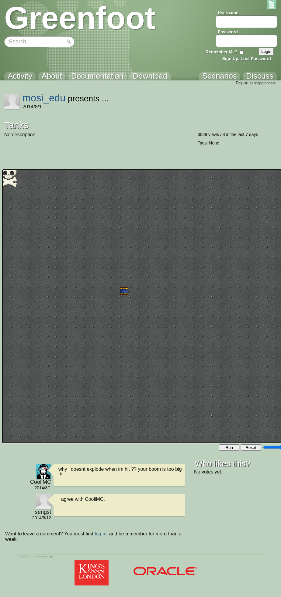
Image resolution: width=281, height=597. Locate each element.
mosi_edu (44, 97)
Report (242, 82)
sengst (43, 512)
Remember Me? (221, 51)
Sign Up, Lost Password (246, 58)
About (24, 557)
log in (100, 533)
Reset (250, 447)
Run (229, 447)
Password (228, 31)
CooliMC (40, 482)
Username (228, 12)
